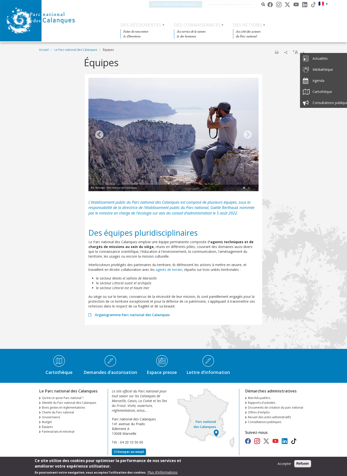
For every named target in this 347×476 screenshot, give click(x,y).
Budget (47, 422)
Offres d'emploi (259, 412)
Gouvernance (51, 417)
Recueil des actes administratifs (269, 417)
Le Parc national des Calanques (179, 4)
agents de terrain (169, 269)
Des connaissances (197, 25)
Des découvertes (140, 25)
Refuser (302, 464)
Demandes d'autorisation (110, 372)
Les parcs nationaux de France (234, 4)
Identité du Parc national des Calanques (69, 403)
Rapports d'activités (261, 403)
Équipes (47, 427)
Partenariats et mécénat (58, 432)
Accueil (44, 50)
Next (248, 135)
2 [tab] (249, 188)
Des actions (247, 25)
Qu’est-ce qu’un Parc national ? (62, 398)
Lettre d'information (208, 372)
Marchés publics (259, 398)
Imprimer (276, 52)
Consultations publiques (264, 422)
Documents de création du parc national (275, 407)
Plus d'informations (162, 472)
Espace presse (162, 372)
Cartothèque (59, 372)
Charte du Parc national (58, 412)
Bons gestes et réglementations (63, 407)
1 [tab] (244, 188)
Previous (99, 135)
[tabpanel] (173, 135)
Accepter (284, 464)
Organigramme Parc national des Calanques (132, 315)
